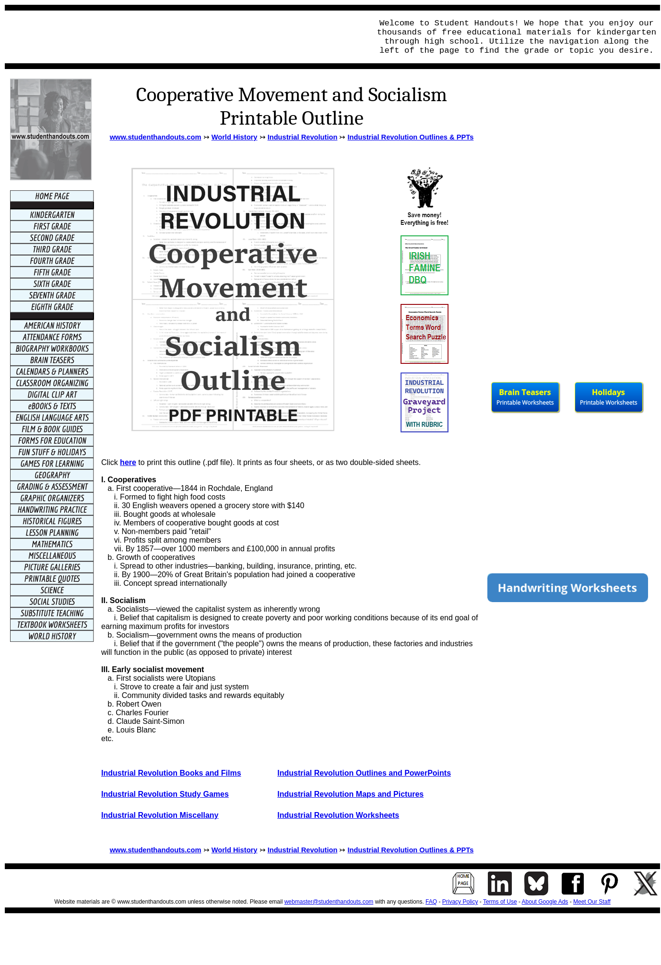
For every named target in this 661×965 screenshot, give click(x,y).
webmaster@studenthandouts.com (329, 901)
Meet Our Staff (592, 901)
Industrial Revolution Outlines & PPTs (411, 137)
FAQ (431, 901)
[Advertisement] (185, 36)
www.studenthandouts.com (155, 137)
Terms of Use (500, 901)
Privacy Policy (460, 901)
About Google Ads (545, 901)
